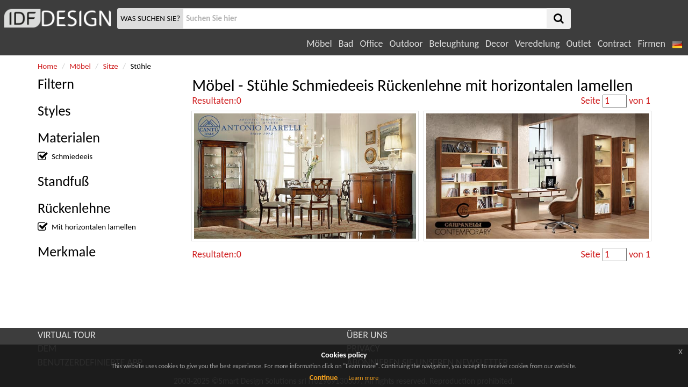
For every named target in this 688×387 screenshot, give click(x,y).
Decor (496, 43)
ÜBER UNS (367, 335)
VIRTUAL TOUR (67, 335)
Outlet (578, 43)
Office (371, 43)
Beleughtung (453, 43)
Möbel (319, 43)
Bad (346, 43)
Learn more (363, 378)
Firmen (651, 43)
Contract (615, 43)
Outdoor (406, 43)
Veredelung (537, 43)
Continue (324, 377)
